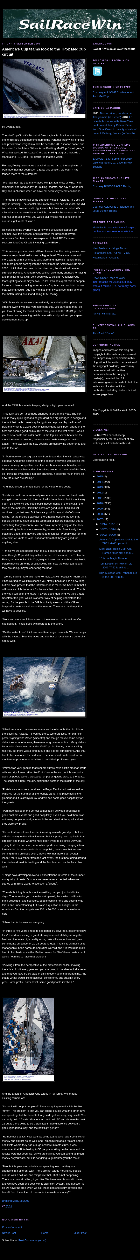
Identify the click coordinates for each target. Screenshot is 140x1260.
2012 (100, 492)
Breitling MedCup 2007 (15, 1200)
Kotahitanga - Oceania (106, 257)
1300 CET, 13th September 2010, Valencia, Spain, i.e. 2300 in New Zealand (112, 162)
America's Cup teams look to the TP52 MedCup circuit (44, 51)
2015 (100, 476)
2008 (100, 513)
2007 (100, 519)
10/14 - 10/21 (108, 524)
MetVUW (98, 227)
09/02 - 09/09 (108, 534)
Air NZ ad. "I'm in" (103, 333)
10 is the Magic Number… (114, 558)
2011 (100, 497)
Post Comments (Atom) (32, 1240)
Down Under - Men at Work (109, 277)
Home (45, 1232)
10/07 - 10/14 (108, 529)
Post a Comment (12, 1227)
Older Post (80, 1232)
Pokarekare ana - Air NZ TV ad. (111, 252)
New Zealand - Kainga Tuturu (110, 248)
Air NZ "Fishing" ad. (104, 313)
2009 (100, 508)
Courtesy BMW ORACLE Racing (112, 186)
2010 (100, 503)
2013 (100, 487)
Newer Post (9, 1232)
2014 (100, 481)
